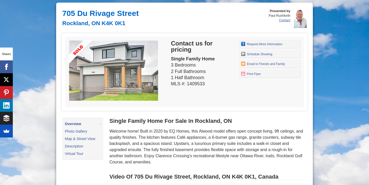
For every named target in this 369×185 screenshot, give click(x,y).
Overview (73, 124)
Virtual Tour (74, 154)
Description (74, 146)
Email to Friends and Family (263, 64)
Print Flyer (251, 74)
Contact (284, 20)
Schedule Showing (256, 54)
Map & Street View (80, 139)
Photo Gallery (76, 131)
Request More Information (261, 44)
